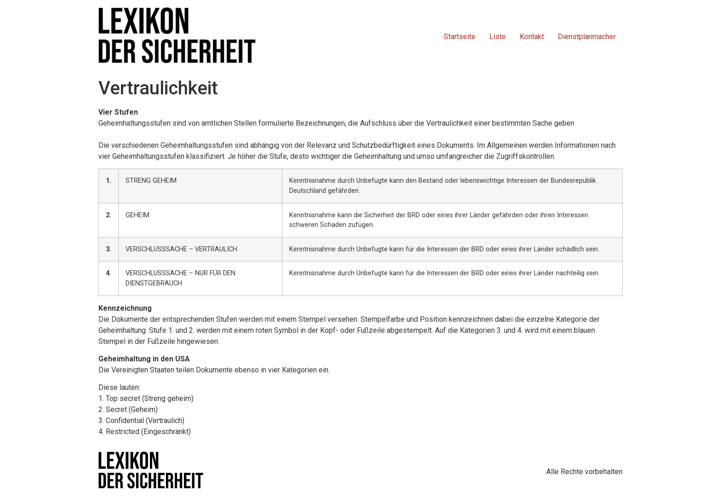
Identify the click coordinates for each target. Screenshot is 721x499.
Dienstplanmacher (587, 36)
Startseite (459, 36)
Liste (497, 36)
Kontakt (532, 36)
